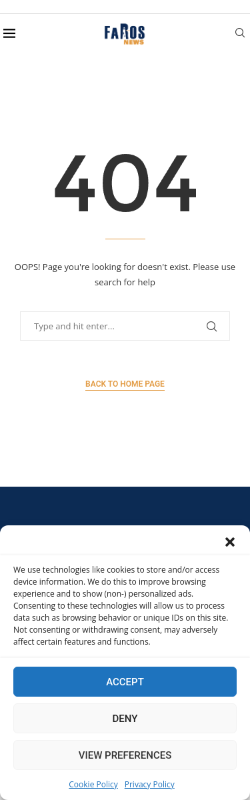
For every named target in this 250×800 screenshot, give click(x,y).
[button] (230, 542)
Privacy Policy (150, 784)
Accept (125, 682)
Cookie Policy (93, 784)
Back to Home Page (125, 384)
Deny (125, 719)
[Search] (240, 34)
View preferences (125, 755)
